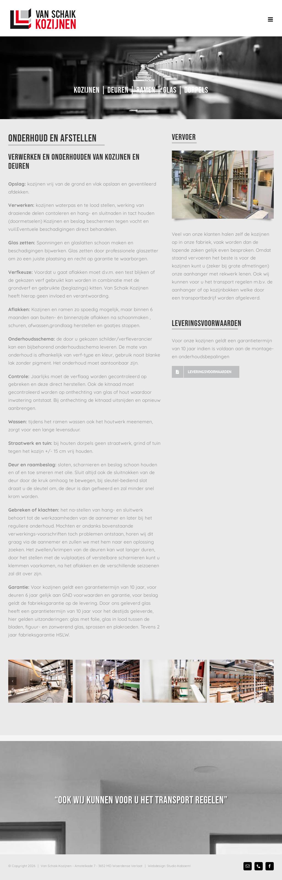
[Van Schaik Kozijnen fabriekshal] (40, 681)
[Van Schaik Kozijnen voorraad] (242, 681)
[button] (12, 681)
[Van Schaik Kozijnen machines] (174, 681)
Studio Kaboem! (179, 866)
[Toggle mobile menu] (271, 19)
